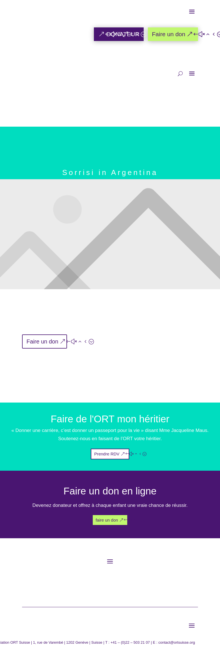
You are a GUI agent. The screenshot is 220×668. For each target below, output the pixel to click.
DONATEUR (123, 34)
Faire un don (168, 34)
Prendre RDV (106, 453)
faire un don (107, 520)
